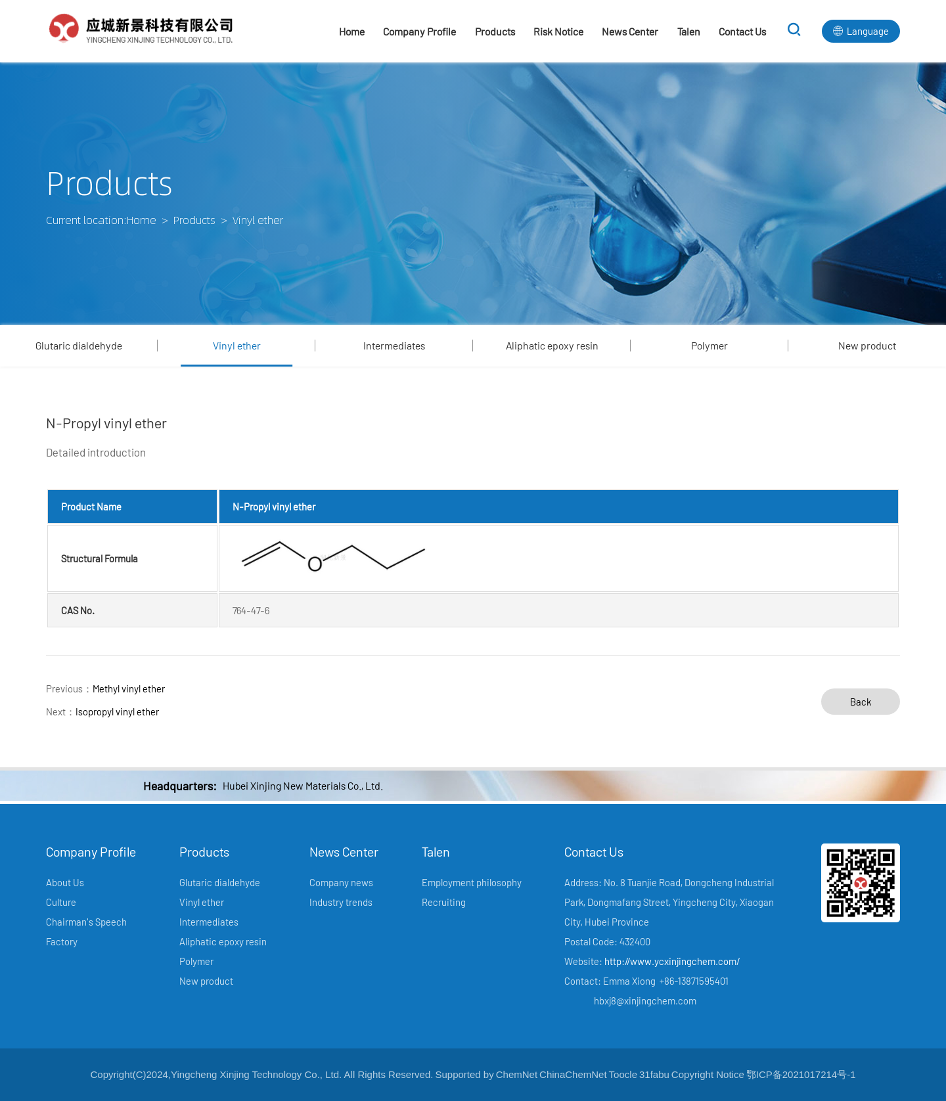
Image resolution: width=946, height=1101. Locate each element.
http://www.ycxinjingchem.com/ (672, 961)
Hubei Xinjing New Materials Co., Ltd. (303, 785)
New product (867, 345)
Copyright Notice (707, 1074)
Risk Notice (558, 31)
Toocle (623, 1074)
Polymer (709, 345)
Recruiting (444, 902)
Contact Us (742, 31)
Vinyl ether (237, 345)
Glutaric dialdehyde (78, 345)
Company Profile (419, 31)
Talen (688, 31)
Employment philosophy (472, 882)
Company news (341, 882)
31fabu (654, 1074)
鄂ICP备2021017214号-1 (801, 1074)
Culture (61, 902)
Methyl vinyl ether (129, 688)
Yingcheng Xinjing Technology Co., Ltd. (256, 1074)
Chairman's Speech (86, 922)
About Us (65, 882)
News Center (630, 31)
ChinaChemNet (573, 1074)
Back (860, 702)
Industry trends (340, 902)
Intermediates (394, 345)
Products (495, 31)
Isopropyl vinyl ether (117, 711)
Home (352, 31)
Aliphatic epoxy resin (552, 345)
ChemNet (516, 1074)
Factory (62, 941)
